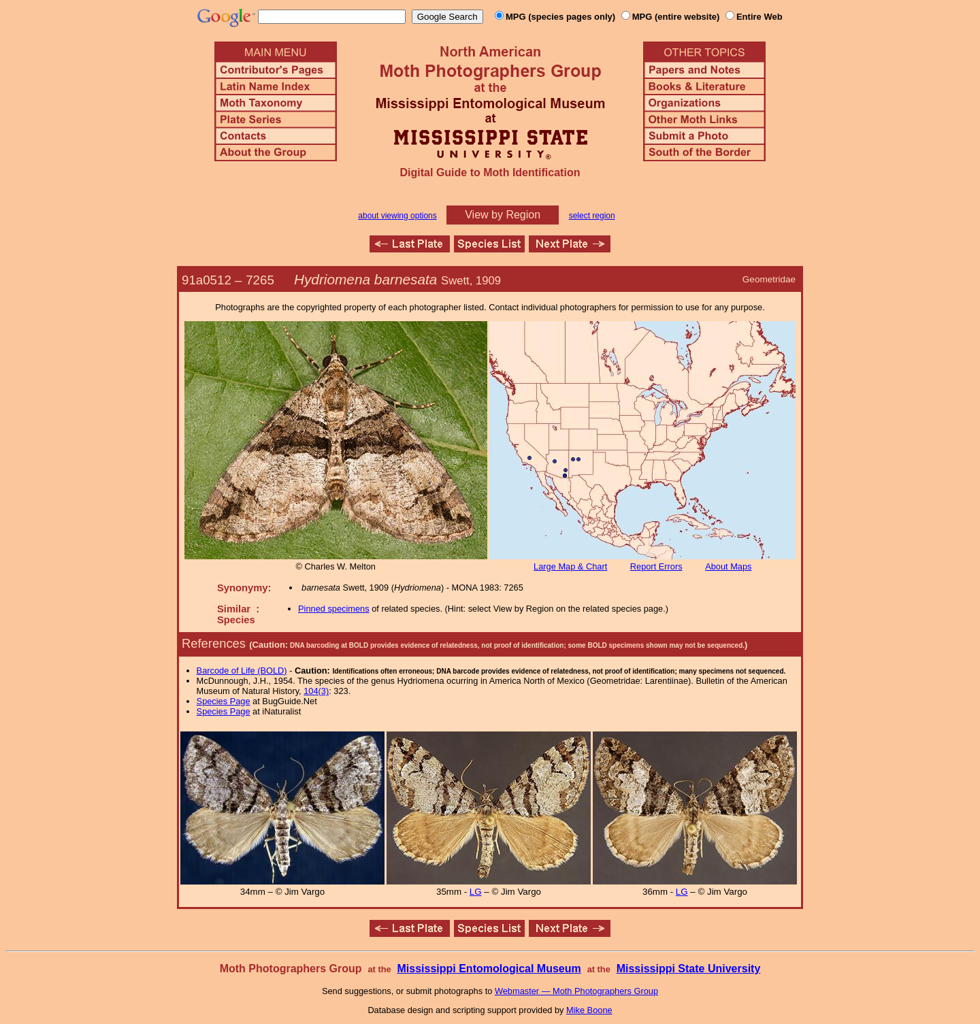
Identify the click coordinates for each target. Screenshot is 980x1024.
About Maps (728, 566)
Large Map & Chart (570, 566)
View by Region (502, 214)
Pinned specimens (334, 609)
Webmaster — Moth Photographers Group (576, 991)
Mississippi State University (689, 968)
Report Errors (656, 566)
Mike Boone (589, 1010)
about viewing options (397, 215)
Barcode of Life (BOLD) (242, 670)
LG (476, 892)
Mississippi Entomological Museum (489, 968)
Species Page (223, 701)
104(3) (316, 691)
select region (592, 215)
